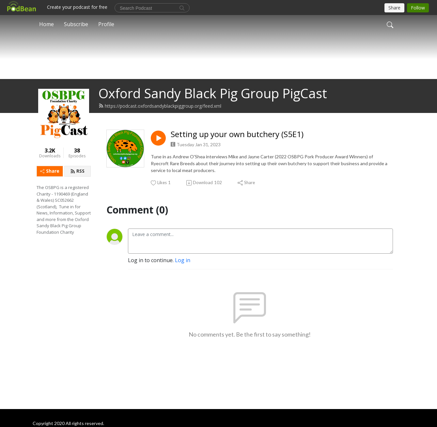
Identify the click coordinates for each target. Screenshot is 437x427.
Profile (106, 24)
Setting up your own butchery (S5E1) (237, 150)
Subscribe (76, 24)
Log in (182, 276)
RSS (77, 187)
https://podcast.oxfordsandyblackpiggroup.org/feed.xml (160, 122)
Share (49, 187)
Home (46, 24)
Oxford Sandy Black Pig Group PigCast (213, 109)
